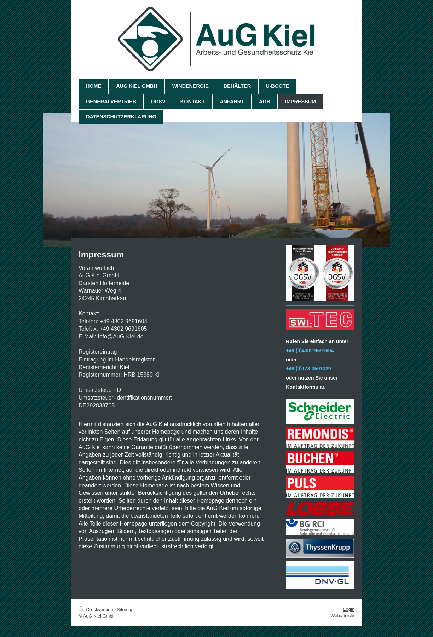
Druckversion (96, 609)
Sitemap (125, 609)
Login (348, 609)
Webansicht (342, 615)
